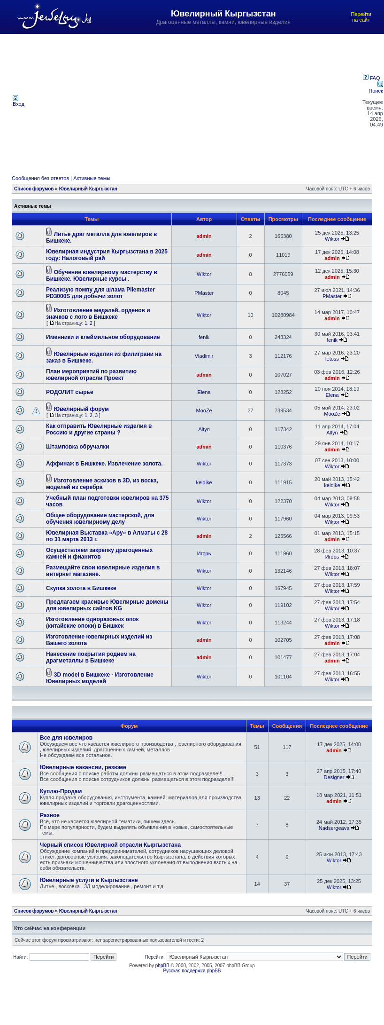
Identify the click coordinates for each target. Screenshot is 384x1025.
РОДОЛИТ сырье (69, 392)
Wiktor (332, 239)
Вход (18, 101)
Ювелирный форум (81, 409)
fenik (204, 337)
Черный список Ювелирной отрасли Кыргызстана (110, 845)
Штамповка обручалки (77, 446)
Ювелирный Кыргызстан (88, 188)
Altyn (203, 429)
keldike (204, 482)
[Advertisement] (194, 100)
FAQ (371, 78)
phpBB (162, 965)
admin (203, 236)
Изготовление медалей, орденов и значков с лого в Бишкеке (98, 313)
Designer (334, 777)
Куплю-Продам (61, 791)
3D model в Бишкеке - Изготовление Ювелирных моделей (100, 678)
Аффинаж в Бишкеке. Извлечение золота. (104, 463)
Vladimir (204, 356)
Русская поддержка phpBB (192, 970)
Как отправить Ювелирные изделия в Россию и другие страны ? (99, 429)
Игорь (204, 553)
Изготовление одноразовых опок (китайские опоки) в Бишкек (92, 622)
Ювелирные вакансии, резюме (83, 767)
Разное (50, 815)
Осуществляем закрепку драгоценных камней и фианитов (99, 553)
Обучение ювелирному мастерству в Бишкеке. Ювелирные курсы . (101, 275)
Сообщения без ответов (40, 178)
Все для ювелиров (66, 737)
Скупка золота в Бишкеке (81, 588)
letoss (332, 359)
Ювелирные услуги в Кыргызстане (89, 880)
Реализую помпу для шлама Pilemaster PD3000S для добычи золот (100, 293)
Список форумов (34, 188)
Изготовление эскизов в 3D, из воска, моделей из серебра (102, 483)
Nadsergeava (334, 828)
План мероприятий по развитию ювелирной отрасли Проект (91, 374)
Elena (204, 392)
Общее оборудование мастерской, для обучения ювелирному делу (100, 518)
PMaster (204, 293)
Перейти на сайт (361, 17)
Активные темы (91, 178)
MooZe (204, 410)
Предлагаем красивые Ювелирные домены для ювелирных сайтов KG (107, 605)
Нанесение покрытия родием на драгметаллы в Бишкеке (91, 657)
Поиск (376, 88)
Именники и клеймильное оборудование (103, 337)
